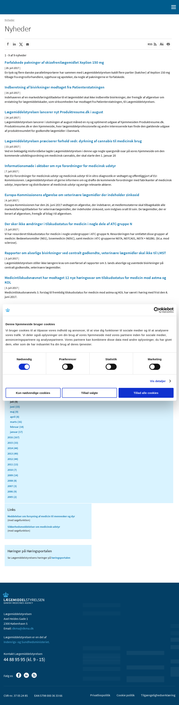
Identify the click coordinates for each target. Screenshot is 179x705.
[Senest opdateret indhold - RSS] (152, 44)
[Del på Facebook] (8, 44)
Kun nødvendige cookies (33, 392)
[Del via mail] (27, 44)
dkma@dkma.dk (23, 628)
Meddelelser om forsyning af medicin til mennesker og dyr (41, 516)
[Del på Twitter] (21, 44)
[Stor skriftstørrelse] (162, 44)
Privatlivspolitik (100, 695)
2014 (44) (13, 448)
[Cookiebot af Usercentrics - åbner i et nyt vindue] (157, 310)
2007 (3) (12, 486)
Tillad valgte (89, 392)
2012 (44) (13, 459)
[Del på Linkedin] (14, 44)
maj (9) (14, 411)
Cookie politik (126, 695)
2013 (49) (13, 453)
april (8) (14, 417)
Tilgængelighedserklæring (158, 695)
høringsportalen (60, 557)
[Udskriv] (168, 44)
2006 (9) (12, 491)
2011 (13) (13, 464)
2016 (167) (14, 437)
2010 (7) (12, 470)
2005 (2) (12, 497)
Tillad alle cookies (146, 392)
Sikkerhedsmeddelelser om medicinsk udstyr (34, 526)
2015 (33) (13, 442)
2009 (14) (13, 475)
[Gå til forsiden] (19, 7)
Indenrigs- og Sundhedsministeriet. (27, 642)
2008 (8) (12, 480)
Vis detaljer (158, 381)
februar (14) (17, 427)
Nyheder (9, 20)
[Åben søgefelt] (166, 7)
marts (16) (16, 422)
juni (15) (15, 406)
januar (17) (16, 432)
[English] (157, 7)
